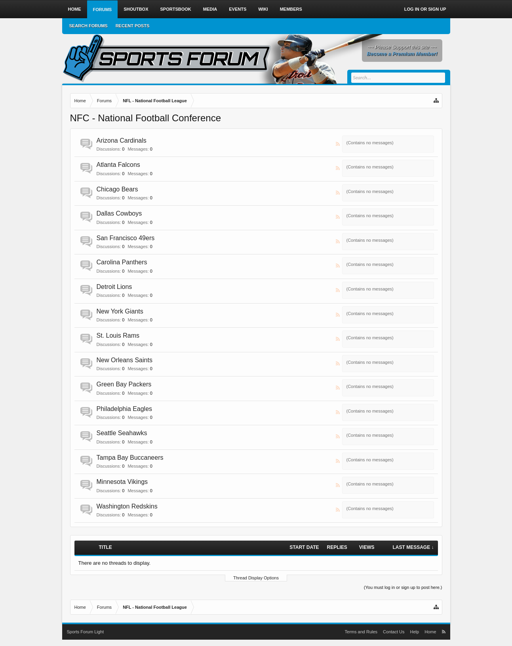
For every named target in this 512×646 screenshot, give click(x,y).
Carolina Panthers (122, 262)
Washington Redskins (127, 506)
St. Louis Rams (118, 335)
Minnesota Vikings (122, 481)
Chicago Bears (117, 189)
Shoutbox (136, 9)
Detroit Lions (114, 286)
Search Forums (88, 25)
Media (210, 9)
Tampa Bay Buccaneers (130, 457)
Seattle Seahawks (122, 433)
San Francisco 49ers (126, 238)
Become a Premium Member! (402, 54)
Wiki (263, 9)
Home (74, 9)
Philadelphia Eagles (124, 408)
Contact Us (393, 631)
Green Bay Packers (124, 384)
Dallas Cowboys (119, 213)
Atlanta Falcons (118, 164)
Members (291, 9)
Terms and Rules (361, 631)
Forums (102, 9)
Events (237, 9)
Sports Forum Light (85, 631)
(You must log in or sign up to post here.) (403, 587)
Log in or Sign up (425, 9)
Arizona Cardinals (122, 140)
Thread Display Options (256, 577)
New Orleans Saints (124, 360)
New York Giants (120, 311)
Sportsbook (175, 9)
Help (414, 631)
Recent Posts (133, 25)
